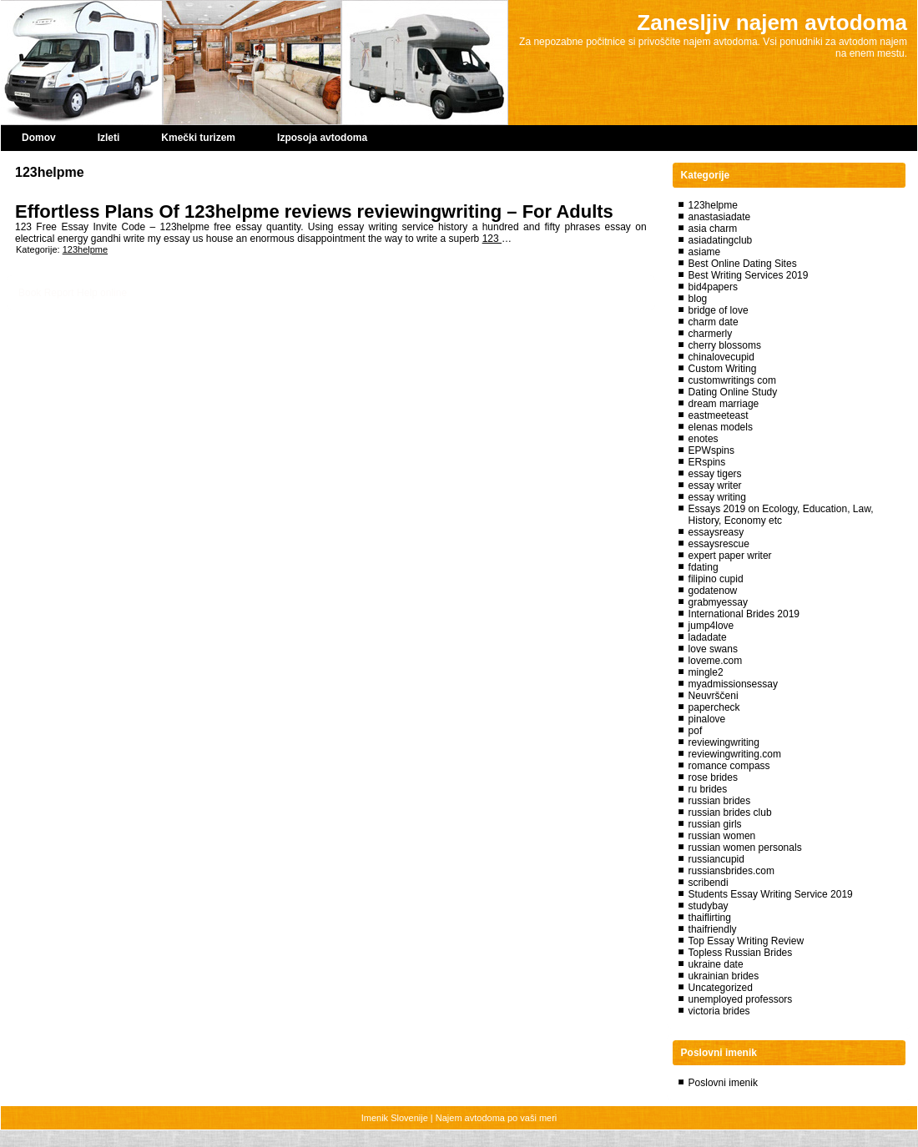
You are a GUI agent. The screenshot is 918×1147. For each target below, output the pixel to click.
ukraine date (716, 964)
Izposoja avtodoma (322, 137)
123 (492, 238)
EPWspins (711, 450)
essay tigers (715, 474)
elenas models (720, 427)
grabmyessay (718, 602)
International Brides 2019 (743, 614)
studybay (708, 906)
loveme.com (715, 661)
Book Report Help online (72, 293)
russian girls (715, 824)
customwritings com (732, 380)
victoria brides (719, 1011)
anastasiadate (719, 217)
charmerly (710, 334)
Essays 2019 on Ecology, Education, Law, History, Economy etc (781, 514)
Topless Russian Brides (740, 952)
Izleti (109, 137)
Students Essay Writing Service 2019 (770, 894)
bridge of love (718, 310)
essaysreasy (716, 532)
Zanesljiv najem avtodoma (772, 22)
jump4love (711, 625)
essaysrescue (718, 544)
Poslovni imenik (723, 1083)
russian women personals (745, 847)
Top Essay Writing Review (746, 941)
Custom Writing (722, 369)
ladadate (707, 637)
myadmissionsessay (733, 684)
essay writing (717, 497)
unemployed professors (740, 999)
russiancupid (716, 859)
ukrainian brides (723, 976)
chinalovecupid (721, 357)
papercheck (714, 707)
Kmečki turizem (198, 137)
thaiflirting (709, 917)
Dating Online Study (733, 392)
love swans (713, 649)
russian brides (719, 801)
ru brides (708, 789)
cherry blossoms (724, 345)
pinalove (707, 719)
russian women (722, 836)
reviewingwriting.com (734, 754)
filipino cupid (716, 579)
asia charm (713, 228)
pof (695, 731)
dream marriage (723, 404)
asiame (704, 252)
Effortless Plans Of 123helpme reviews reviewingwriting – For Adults (314, 211)
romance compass (729, 766)
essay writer (715, 485)
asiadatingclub (720, 240)
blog (698, 298)
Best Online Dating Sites (742, 263)
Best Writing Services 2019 (748, 275)
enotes (703, 439)
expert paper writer (730, 555)
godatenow (713, 590)
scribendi (708, 882)
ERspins (707, 462)
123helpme (85, 249)
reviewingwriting (723, 742)
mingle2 (706, 672)
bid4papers (713, 287)
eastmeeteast (718, 415)
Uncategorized (720, 988)
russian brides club (730, 812)
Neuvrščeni (713, 696)
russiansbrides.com (731, 871)
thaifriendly (712, 929)
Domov (39, 137)
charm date (713, 322)
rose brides (713, 777)
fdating (703, 567)
